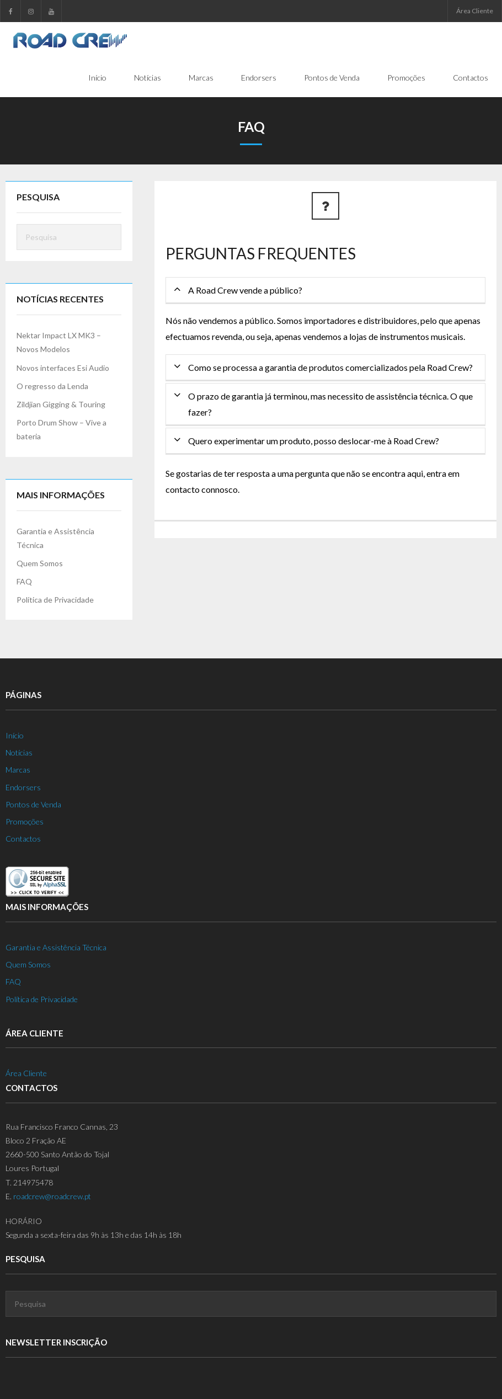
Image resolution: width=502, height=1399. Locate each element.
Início (15, 736)
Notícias (19, 753)
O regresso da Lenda (52, 386)
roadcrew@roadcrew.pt (52, 1196)
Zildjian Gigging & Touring (61, 404)
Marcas (18, 770)
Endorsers (23, 787)
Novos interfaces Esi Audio (63, 368)
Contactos (23, 839)
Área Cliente (474, 11)
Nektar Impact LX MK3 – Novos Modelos (59, 342)
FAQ (24, 582)
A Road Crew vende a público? (245, 290)
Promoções (25, 822)
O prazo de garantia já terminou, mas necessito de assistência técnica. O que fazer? (330, 404)
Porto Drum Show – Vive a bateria (61, 429)
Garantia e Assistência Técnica (55, 538)
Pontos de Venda (33, 804)
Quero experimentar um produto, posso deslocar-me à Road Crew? (313, 441)
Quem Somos (40, 563)
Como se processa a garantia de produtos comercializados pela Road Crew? (330, 368)
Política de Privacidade (55, 600)
